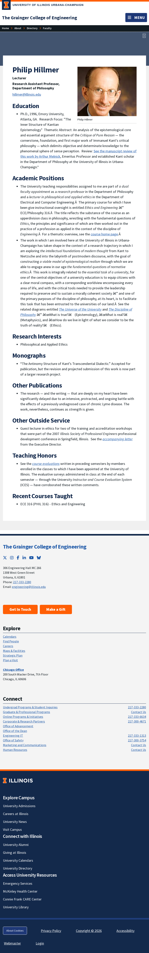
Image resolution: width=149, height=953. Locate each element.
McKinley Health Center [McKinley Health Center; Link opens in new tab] (20, 891)
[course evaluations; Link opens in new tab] (46, 463)
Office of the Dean (15, 731)
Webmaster (12, 943)
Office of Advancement (18, 726)
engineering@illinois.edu (29, 587)
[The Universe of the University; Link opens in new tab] (80, 309)
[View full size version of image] (144, 36)
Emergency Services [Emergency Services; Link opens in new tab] (17, 883)
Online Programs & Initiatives (23, 717)
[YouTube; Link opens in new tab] (31, 557)
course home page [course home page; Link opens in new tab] (104, 234)
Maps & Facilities (14, 651)
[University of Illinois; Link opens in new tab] (18, 780)
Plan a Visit (10, 660)
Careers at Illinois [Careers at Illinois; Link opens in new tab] (15, 813)
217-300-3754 (137, 740)
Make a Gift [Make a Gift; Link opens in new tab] (55, 609)
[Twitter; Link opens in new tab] (5, 557)
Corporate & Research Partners (24, 721)
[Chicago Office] (13, 670)
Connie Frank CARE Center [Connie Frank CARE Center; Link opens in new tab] (22, 899)
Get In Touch (20, 609)
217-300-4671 (137, 721)
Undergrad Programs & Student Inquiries (30, 707)
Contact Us (138, 712)
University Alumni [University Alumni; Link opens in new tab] (16, 844)
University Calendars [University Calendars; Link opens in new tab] (18, 860)
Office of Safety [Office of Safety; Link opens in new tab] (13, 740)
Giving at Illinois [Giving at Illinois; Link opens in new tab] (14, 852)
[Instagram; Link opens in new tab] (12, 557)
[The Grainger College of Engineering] (39, 18)
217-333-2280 (22, 582)
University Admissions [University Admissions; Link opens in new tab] (19, 806)
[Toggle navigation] (136, 17)
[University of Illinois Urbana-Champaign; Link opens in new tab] (43, 6)
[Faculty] (47, 28)
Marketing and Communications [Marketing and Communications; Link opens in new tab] (24, 745)
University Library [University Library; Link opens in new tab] (16, 907)
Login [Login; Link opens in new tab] (40, 943)
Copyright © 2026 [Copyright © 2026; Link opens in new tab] (89, 930)
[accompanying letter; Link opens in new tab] (117, 439)
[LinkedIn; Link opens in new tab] (24, 557)
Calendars (9, 636)
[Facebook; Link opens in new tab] (18, 557)
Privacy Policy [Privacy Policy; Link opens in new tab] (51, 930)
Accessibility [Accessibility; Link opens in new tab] (125, 930)
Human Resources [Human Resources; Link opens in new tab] (15, 750)
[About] (17, 28)
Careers (8, 646)
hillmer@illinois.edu (26, 94)
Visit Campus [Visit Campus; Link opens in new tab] (12, 829)
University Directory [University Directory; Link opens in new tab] (17, 868)
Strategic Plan (12, 655)
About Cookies (15, 930)
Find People (11, 641)
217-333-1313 (137, 735)
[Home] (5, 28)
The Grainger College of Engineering (45, 546)
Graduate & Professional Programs (26, 712)
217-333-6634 (137, 717)
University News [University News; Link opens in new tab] (15, 821)
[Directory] (32, 28)
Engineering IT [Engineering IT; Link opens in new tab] (13, 735)
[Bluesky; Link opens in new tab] (39, 557)
